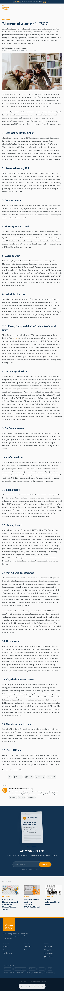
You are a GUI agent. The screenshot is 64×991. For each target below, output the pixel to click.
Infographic (6, 897)
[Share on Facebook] (30, 986)
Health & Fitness (9, 973)
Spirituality (32, 969)
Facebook (48, 957)
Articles (5, 946)
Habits (50, 969)
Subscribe (45, 864)
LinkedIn (48, 946)
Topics (5, 950)
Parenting (20, 973)
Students (27, 897)
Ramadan (41, 969)
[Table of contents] (21, 986)
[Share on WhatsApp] (39, 986)
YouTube (48, 950)
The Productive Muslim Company (16, 48)
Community (28, 946)
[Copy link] (43, 986)
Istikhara (16, 338)
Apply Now (47, 1)
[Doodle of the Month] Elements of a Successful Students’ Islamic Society (10, 904)
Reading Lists (7, 953)
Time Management (20, 969)
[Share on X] (26, 986)
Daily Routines (49, 973)
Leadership (6, 19)
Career (28, 973)
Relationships (38, 973)
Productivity (7, 969)
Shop (26, 950)
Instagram (48, 953)
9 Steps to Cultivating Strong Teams (52, 901)
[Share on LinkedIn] (34, 986)
